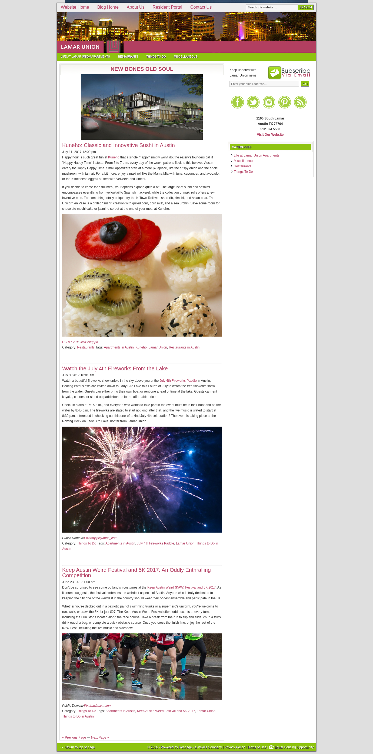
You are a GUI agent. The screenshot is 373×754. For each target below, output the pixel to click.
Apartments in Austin (119, 347)
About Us (136, 7)
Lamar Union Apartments (186, 32)
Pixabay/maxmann (97, 706)
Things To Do (156, 56)
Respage (185, 747)
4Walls (202, 747)
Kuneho (113, 157)
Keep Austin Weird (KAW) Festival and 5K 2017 (181, 587)
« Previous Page (74, 737)
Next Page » (100, 737)
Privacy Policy (234, 747)
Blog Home (108, 7)
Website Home (75, 7)
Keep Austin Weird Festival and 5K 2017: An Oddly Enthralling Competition (136, 572)
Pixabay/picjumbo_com (100, 538)
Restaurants (128, 56)
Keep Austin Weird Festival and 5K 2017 (166, 711)
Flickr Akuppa (88, 342)
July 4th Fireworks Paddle (178, 381)
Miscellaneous (186, 56)
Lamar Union (157, 347)
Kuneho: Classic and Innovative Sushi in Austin (118, 145)
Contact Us (201, 7)
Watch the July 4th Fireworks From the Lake (115, 368)
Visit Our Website (270, 135)
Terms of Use (257, 747)
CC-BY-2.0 (70, 342)
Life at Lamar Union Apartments (85, 56)
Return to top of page (79, 747)
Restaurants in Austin (184, 347)
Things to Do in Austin (78, 716)
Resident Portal (167, 7)
